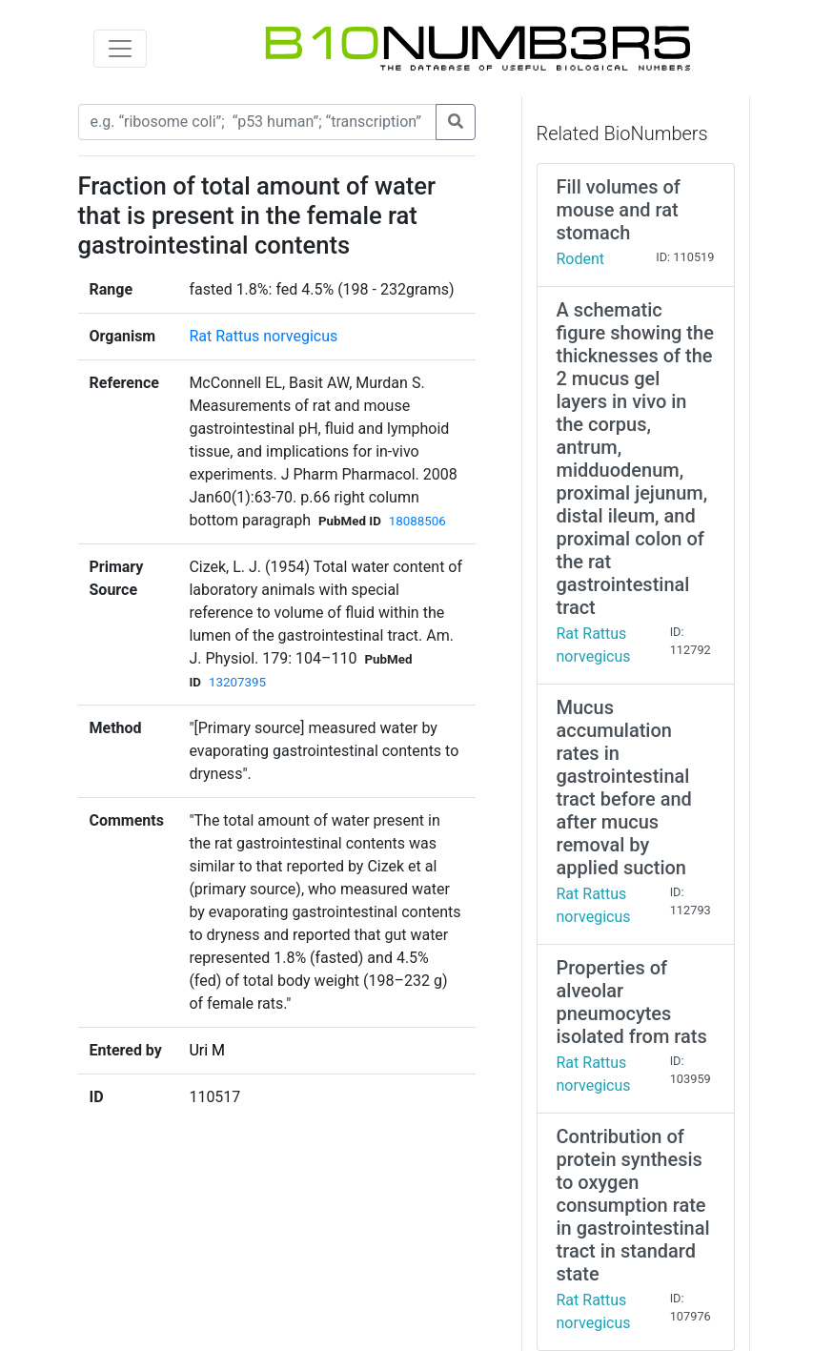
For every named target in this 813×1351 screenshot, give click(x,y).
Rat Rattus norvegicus (263, 336)
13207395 (237, 682)
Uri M (207, 1050)
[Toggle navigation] (120, 49)
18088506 (417, 521)
